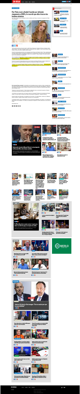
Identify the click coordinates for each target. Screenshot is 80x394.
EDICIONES (64, 1)
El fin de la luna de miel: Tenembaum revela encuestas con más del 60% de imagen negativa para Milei (60, 64)
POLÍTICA (23, 387)
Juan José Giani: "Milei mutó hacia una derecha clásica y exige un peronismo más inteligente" (61, 98)
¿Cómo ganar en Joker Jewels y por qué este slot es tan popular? (62, 233)
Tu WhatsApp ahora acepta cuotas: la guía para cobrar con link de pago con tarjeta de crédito (26, 225)
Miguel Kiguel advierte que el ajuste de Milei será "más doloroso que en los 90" (21, 254)
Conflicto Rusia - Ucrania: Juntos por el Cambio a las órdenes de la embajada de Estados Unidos (61, 14)
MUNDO (29, 387)
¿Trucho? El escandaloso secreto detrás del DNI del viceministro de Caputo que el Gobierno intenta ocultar (40, 324)
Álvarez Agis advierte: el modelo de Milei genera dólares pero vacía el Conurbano (22, 324)
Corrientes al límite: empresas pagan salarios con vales (61, 84)
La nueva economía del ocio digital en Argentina (48, 216)
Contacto (12, 389)
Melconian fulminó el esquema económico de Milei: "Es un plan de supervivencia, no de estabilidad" (48, 156)
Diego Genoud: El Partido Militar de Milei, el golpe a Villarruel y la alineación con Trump (61, 111)
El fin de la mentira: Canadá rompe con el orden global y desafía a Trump (22, 359)
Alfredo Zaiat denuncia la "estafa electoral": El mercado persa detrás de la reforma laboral (61, 91)
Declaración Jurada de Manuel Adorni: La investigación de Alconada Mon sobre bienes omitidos (60, 57)
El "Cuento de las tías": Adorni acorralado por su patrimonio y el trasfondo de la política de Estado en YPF (61, 71)
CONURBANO (33, 387)
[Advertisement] (7, 22)
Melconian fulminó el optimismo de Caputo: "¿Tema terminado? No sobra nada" (21, 272)
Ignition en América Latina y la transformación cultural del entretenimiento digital (39, 342)
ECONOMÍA (26, 387)
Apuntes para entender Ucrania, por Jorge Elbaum (64, 21)
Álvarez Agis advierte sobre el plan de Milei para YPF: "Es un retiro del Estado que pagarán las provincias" (28, 182)
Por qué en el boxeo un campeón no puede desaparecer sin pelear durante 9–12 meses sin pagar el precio (16, 182)
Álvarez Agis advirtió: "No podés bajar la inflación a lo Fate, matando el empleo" (62, 216)
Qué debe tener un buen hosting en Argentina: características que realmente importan (28, 198)
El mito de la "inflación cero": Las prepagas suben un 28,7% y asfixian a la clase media (63, 182)
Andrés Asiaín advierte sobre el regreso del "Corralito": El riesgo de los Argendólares (40, 198)
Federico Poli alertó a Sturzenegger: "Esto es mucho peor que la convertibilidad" (31, 305)
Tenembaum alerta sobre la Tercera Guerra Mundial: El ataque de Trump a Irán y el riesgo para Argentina (48, 233)
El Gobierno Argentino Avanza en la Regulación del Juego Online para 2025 (39, 359)
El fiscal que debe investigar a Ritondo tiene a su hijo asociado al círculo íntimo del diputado (61, 104)
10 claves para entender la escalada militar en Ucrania (63, 27)
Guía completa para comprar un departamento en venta (62, 155)
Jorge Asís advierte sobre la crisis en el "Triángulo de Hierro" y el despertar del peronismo (61, 77)
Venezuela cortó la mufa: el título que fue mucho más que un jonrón (63, 197)
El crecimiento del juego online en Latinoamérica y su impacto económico (51, 181)
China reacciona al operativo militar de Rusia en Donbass (64, 33)
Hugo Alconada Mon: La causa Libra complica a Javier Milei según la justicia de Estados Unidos (61, 118)
